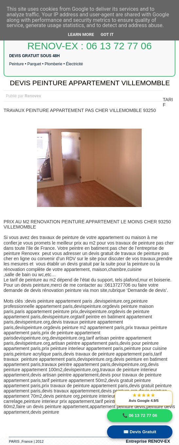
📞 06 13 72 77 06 (139, 415)
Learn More (81, 34)
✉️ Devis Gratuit (139, 431)
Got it (107, 34)
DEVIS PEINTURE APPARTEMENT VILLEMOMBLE (90, 83)
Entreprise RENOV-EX (148, 441)
